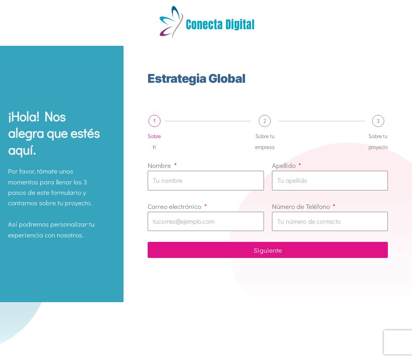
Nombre (160, 165)
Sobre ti (154, 141)
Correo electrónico (175, 206)
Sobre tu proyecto (378, 141)
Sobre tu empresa (264, 141)
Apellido (284, 165)
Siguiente (267, 250)
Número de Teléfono (302, 206)
